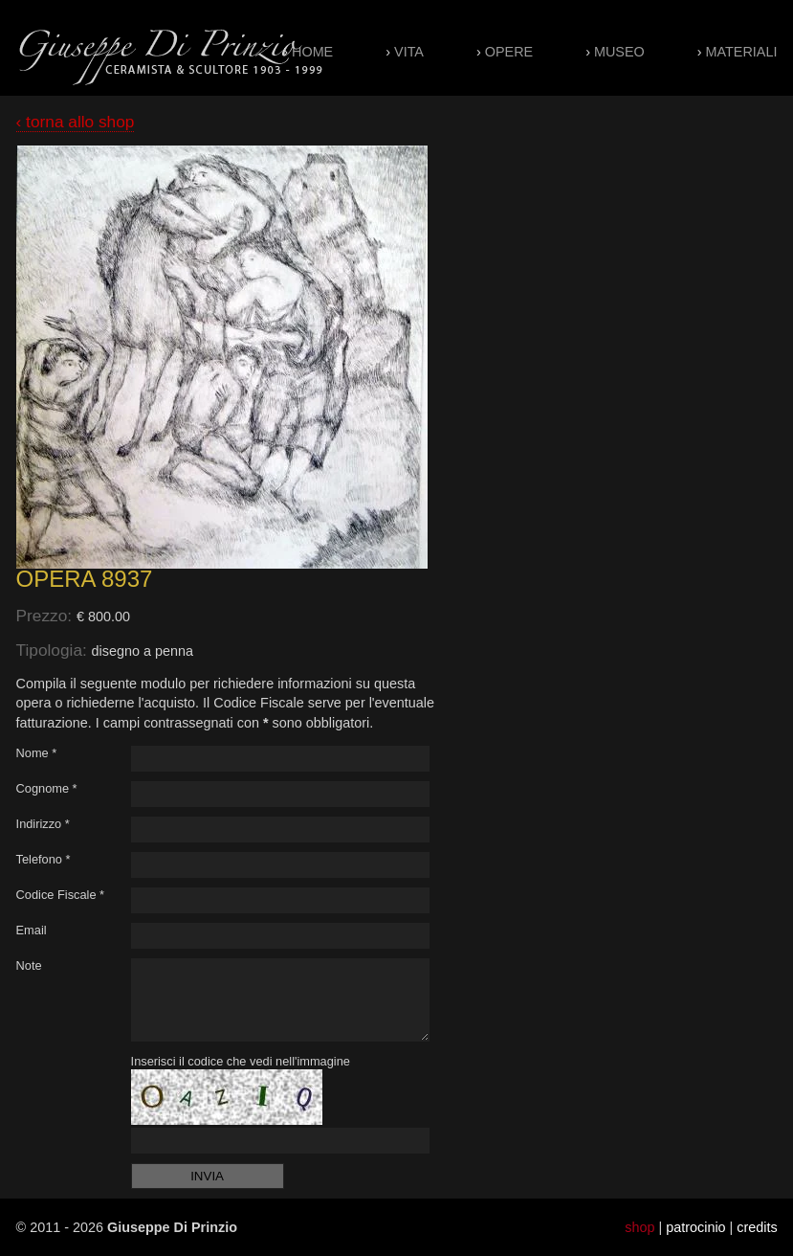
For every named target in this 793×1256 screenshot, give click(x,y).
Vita (409, 51)
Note (29, 965)
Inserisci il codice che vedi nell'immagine (240, 1061)
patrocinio (695, 1227)
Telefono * (43, 859)
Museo (619, 51)
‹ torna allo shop (75, 121)
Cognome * (46, 788)
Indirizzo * (43, 824)
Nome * (36, 753)
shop (639, 1227)
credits (757, 1227)
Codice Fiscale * (60, 894)
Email (31, 930)
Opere (509, 51)
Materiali (742, 51)
